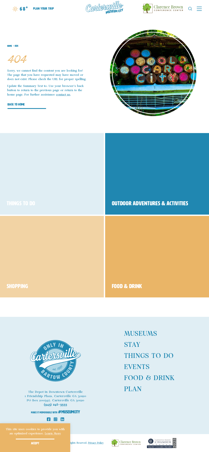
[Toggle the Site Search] (190, 8)
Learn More (53, 433)
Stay (132, 345)
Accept (35, 443)
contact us (63, 94)
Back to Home (16, 104)
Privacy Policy (96, 443)
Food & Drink (149, 378)
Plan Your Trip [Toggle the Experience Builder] (43, 8)
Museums (140, 334)
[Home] (104, 8)
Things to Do (149, 356)
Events (137, 367)
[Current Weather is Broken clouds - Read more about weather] (20, 9)
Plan (133, 389)
